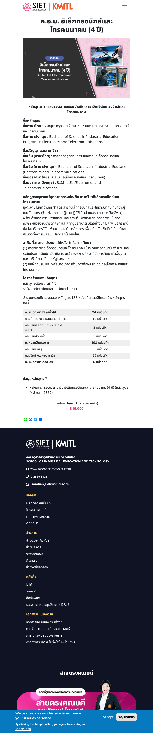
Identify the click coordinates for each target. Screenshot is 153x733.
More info (23, 730)
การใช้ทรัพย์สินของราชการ (44, 635)
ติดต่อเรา (32, 523)
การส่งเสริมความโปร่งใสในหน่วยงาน (50, 642)
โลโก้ (29, 584)
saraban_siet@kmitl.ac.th (50, 484)
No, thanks (126, 718)
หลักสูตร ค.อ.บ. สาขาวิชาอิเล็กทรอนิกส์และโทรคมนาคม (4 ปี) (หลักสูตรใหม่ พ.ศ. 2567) (79, 390)
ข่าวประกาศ (34, 547)
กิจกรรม (32, 560)
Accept (108, 718)
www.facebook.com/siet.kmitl (50, 469)
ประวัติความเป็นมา (38, 503)
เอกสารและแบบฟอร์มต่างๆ (44, 622)
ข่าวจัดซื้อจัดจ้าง (37, 567)
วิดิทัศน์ (31, 591)
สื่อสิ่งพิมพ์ (33, 598)
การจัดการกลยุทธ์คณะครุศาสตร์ (48, 628)
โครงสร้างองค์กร (37, 509)
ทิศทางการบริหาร (38, 516)
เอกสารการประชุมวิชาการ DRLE (47, 604)
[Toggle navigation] (124, 7)
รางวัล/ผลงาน (35, 553)
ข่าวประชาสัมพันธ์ (38, 540)
